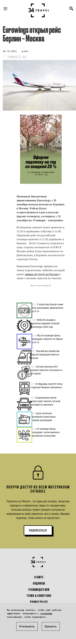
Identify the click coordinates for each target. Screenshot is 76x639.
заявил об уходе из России (42, 274)
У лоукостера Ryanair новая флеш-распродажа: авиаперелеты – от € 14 (46, 308)
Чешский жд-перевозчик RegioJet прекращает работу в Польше (45, 354)
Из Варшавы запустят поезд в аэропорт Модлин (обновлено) (46, 385)
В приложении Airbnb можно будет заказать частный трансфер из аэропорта (45, 401)
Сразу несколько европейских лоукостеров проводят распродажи (42, 417)
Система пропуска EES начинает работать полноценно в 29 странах (46, 370)
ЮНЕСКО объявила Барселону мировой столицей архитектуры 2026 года (44, 323)
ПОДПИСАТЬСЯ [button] (38, 530)
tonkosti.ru (16, 56)
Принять (51, 626)
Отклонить (27, 626)
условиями (46, 613)
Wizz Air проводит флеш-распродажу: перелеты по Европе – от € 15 (46, 339)
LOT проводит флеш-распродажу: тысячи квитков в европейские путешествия (45, 432)
